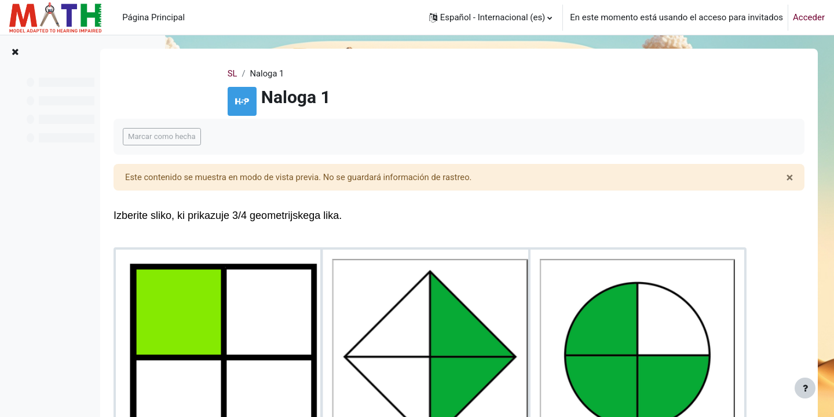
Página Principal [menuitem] (153, 17)
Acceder (809, 17)
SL (264, 73)
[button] (491, 17)
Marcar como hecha (236, 137)
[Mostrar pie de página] (805, 388)
